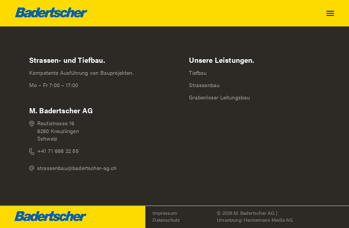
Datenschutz (166, 219)
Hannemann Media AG (268, 219)
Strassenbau (204, 85)
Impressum (165, 212)
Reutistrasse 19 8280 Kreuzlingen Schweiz (58, 130)
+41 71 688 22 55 (58, 150)
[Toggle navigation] (337, 13)
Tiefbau (198, 72)
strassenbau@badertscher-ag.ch (77, 168)
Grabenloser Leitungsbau (219, 97)
